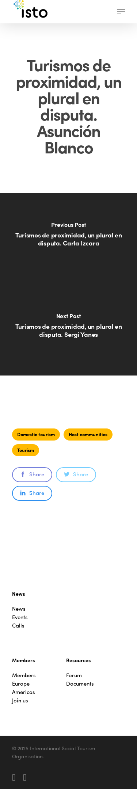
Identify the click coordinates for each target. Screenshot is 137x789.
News (19, 608)
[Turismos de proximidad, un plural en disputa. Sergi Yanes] (68, 330)
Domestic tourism (36, 434)
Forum (74, 675)
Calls (18, 625)
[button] (121, 11)
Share (32, 474)
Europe (21, 683)
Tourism (25, 449)
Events (20, 617)
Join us (20, 700)
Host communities (88, 434)
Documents (80, 683)
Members (24, 675)
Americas (23, 692)
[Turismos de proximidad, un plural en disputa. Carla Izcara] (68, 238)
